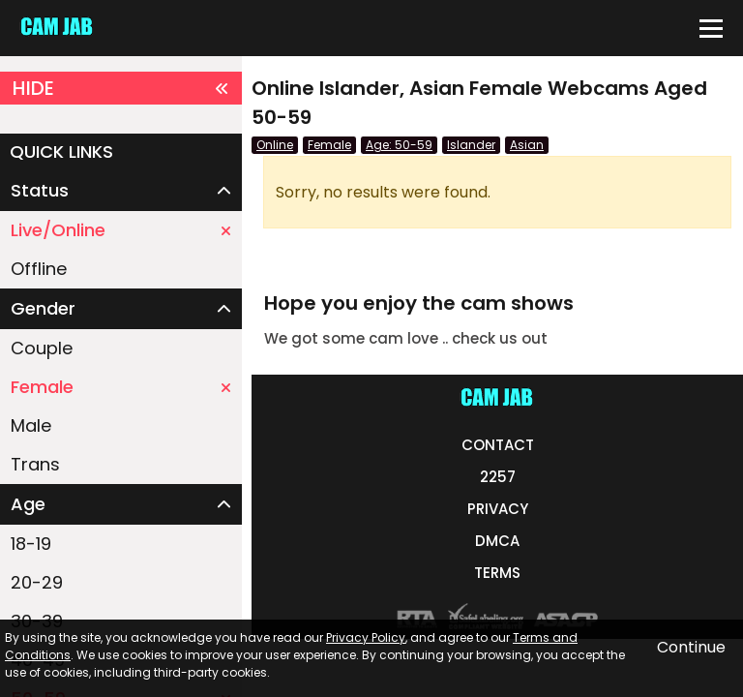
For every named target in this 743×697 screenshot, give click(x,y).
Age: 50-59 (399, 144)
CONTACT (497, 445)
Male (31, 425)
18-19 (31, 543)
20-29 (37, 582)
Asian (527, 144)
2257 (498, 477)
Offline (39, 269)
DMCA (497, 540)
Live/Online (121, 230)
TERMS (497, 572)
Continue (691, 647)
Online (274, 144)
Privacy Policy (365, 637)
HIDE (121, 88)
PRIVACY (497, 509)
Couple (42, 348)
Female (121, 387)
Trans (35, 464)
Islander (471, 144)
